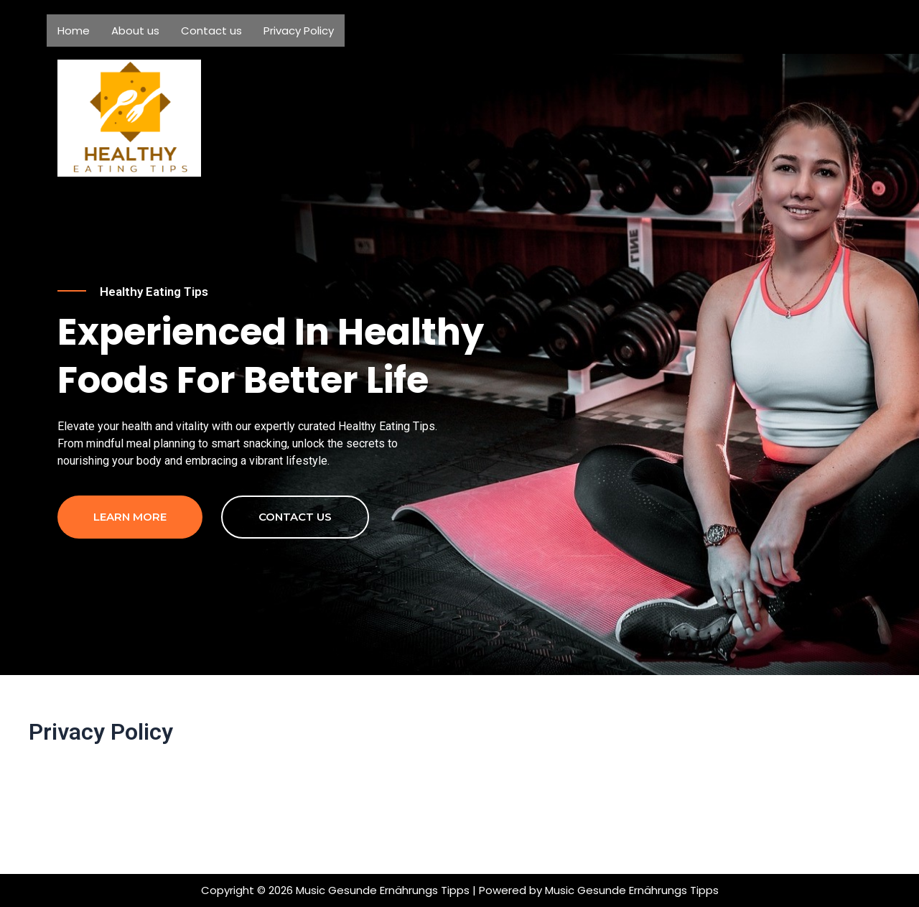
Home (73, 30)
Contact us (211, 30)
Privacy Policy (298, 30)
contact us (295, 584)
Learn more (130, 584)
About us (135, 30)
